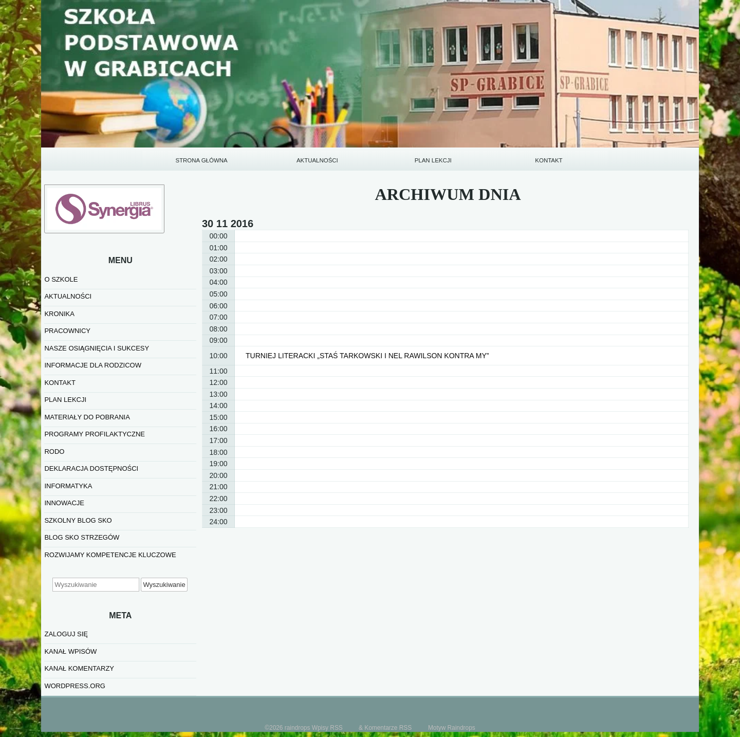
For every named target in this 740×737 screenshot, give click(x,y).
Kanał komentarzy (79, 668)
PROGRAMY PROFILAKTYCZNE (94, 434)
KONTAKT (548, 160)
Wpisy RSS (327, 727)
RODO (54, 451)
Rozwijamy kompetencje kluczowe (110, 555)
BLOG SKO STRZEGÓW (81, 537)
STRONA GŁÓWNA (201, 160)
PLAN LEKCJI (433, 160)
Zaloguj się (66, 634)
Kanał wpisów (70, 651)
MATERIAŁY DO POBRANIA (87, 417)
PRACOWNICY (67, 331)
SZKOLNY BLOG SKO (78, 520)
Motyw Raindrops (451, 727)
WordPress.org (74, 686)
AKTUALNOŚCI (317, 160)
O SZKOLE (61, 279)
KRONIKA (59, 314)
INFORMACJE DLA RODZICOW (92, 365)
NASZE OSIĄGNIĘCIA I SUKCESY (96, 348)
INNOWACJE (64, 503)
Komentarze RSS (388, 727)
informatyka (68, 486)
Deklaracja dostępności (91, 468)
